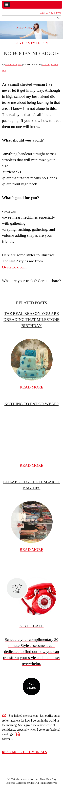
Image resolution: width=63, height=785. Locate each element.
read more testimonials (24, 752)
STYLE (20, 43)
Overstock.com (14, 267)
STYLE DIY (38, 43)
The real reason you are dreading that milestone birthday (31, 319)
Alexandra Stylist (13, 64)
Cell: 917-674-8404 (50, 12)
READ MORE (31, 387)
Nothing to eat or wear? (31, 404)
